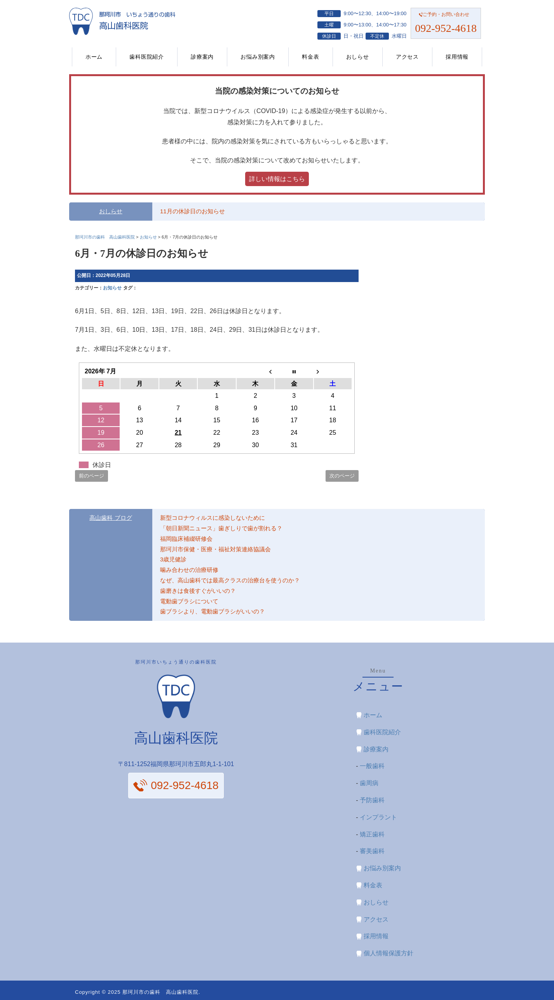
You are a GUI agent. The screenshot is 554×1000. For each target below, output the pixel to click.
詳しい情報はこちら (277, 179)
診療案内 (202, 57)
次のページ (342, 476)
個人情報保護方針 (388, 953)
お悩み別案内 (257, 57)
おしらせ (357, 57)
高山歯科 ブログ (110, 518)
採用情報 (457, 57)
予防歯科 (372, 800)
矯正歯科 (372, 834)
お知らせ (112, 288)
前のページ (91, 476)
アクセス (407, 57)
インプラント (378, 817)
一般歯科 (372, 766)
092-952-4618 (446, 28)
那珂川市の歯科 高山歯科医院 (160, 992)
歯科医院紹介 (146, 57)
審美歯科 (372, 851)
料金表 (310, 57)
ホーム (94, 57)
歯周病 (369, 783)
